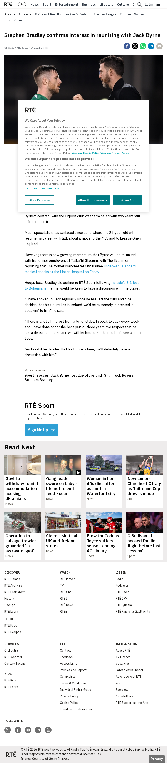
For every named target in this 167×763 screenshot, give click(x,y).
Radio (119, 579)
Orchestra (11, 650)
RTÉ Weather (13, 657)
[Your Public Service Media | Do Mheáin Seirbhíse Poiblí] (10, 754)
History (9, 598)
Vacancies (123, 664)
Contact (65, 650)
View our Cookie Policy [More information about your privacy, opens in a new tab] (85, 152)
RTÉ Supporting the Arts (132, 703)
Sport (46, 5)
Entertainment (66, 5)
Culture (123, 5)
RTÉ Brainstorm (14, 592)
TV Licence (123, 657)
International (13, 20)
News (34, 5)
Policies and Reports (74, 670)
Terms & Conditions (73, 683)
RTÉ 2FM (121, 598)
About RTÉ (123, 650)
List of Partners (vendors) (42, 188)
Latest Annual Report (130, 670)
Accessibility (68, 664)
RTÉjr (63, 612)
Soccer (24, 14)
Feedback (66, 657)
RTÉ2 (63, 598)
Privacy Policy (69, 696)
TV (62, 585)
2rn (118, 683)
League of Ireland (77, 14)
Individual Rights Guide (75, 690)
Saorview (122, 690)
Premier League (105, 14)
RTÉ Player (67, 579)
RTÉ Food (10, 625)
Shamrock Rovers (119, 375)
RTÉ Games (12, 579)
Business (89, 5)
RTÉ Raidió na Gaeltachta (133, 612)
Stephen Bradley (39, 379)
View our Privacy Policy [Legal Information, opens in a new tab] (114, 152)
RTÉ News (67, 605)
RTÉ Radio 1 (124, 592)
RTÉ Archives (13, 585)
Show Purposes (39, 199)
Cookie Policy (69, 703)
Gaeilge (9, 605)
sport (8, 14)
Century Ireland (15, 664)
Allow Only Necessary (92, 199)
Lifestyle (106, 5)
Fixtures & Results (48, 14)
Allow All (127, 199)
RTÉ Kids (10, 680)
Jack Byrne (60, 375)
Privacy (157, 758)
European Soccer (132, 14)
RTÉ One (66, 592)
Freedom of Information (76, 709)
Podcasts (122, 585)
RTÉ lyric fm (124, 605)
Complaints (67, 677)
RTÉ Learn (11, 612)
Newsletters (124, 696)
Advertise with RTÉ (129, 677)
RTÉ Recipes (12, 632)
